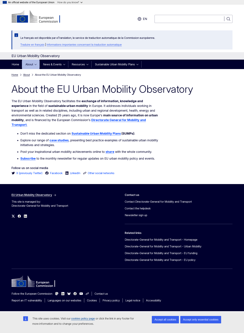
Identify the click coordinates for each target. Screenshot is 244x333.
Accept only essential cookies (200, 319)
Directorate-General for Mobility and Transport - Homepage (161, 239)
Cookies (92, 300)
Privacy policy (111, 300)
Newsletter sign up (136, 215)
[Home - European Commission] (39, 17)
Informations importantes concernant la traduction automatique (84, 44)
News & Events (52, 64)
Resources (78, 64)
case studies (59, 140)
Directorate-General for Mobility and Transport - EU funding (161, 253)
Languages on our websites (64, 300)
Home (15, 64)
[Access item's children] (36, 64)
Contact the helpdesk (138, 208)
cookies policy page (83, 318)
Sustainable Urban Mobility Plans (115, 64)
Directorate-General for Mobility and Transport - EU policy (160, 260)
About (29, 64)
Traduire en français (32, 44)
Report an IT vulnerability (27, 300)
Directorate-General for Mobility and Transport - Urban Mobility (163, 246)
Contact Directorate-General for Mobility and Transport (158, 201)
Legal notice (132, 300)
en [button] (142, 19)
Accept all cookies (165, 319)
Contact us (101, 293)
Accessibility (153, 300)
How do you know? (70, 2)
